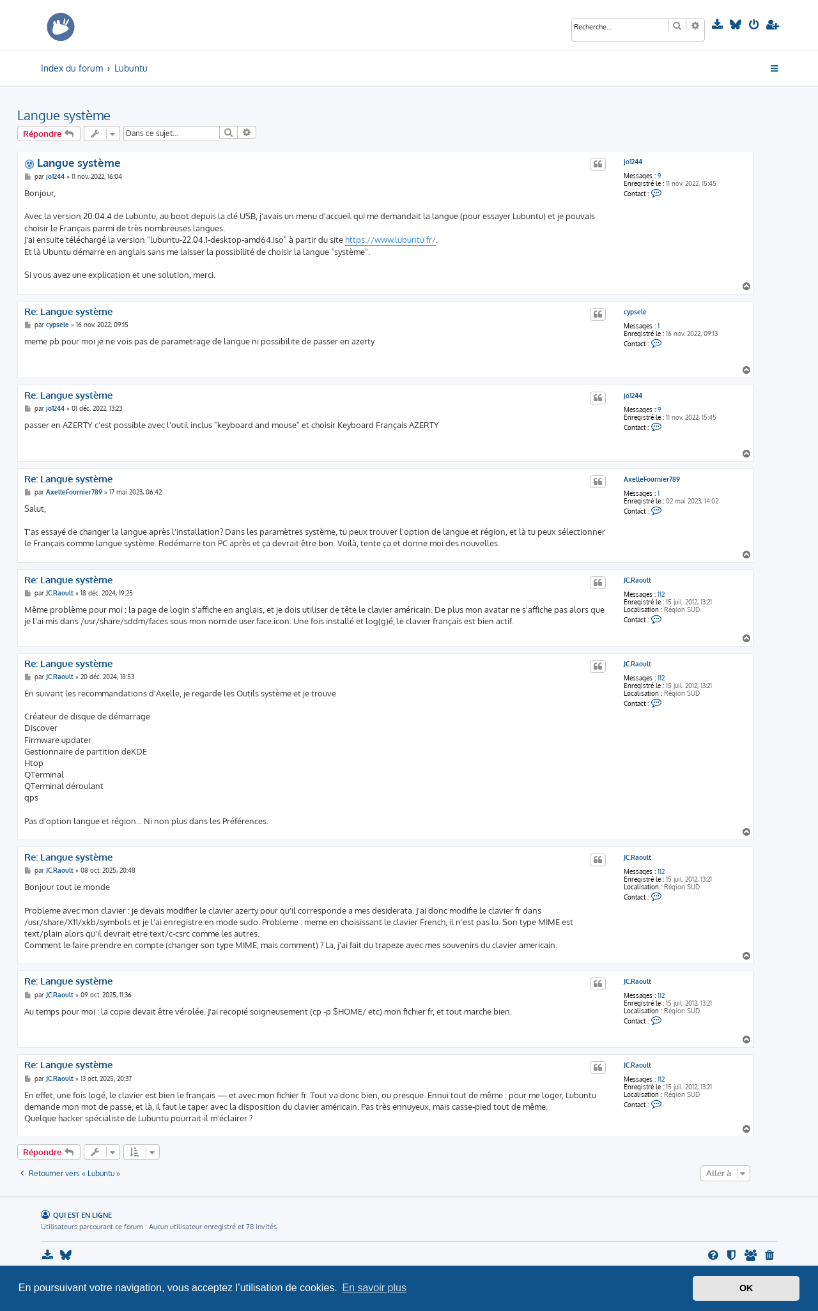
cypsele (635, 312)
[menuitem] (718, 25)
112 (661, 594)
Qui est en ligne (82, 1215)
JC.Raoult (637, 580)
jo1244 (633, 161)
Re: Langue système (68, 312)
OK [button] (746, 1288)
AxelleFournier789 (652, 479)
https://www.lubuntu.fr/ (390, 239)
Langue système (64, 115)
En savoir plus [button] (374, 1287)
